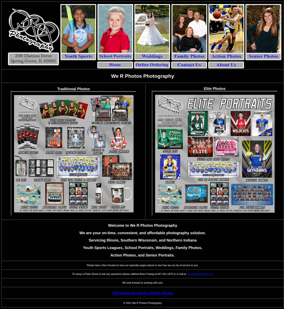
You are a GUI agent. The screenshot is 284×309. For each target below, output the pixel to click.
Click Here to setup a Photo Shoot (142, 293)
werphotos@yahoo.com (200, 274)
